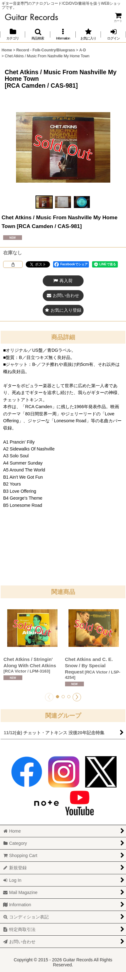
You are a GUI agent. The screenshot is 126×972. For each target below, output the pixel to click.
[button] (37, 34)
